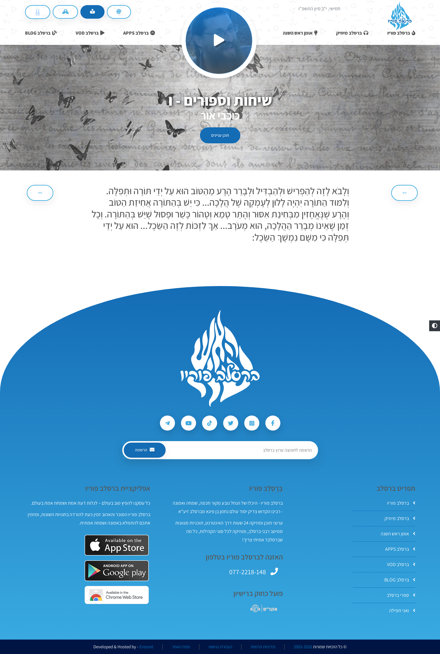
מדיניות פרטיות (263, 646)
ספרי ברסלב (401, 595)
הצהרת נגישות (220, 646)
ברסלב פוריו (401, 503)
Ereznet (146, 646)
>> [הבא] (40, 192)
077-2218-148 (247, 572)
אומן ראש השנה (398, 534)
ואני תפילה (402, 610)
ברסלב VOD (401, 564)
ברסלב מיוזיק (400, 518)
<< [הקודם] (404, 192)
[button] (434, 325)
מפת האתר (181, 646)
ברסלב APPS (400, 549)
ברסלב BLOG (399, 580)
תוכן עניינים (220, 135)
